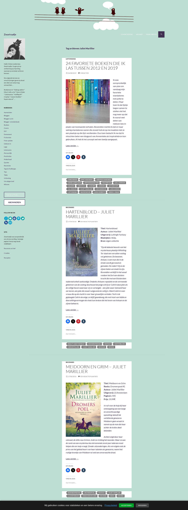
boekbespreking (94, 344)
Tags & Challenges (10, 169)
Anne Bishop (72, 179)
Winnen (6, 184)
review (111, 347)
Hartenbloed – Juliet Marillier (90, 214)
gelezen (71, 186)
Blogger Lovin (8, 119)
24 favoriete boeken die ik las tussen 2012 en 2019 (95, 66)
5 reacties (84, 73)
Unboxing (7, 178)
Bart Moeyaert (87, 179)
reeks (112, 496)
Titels (6, 175)
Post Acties (7, 156)
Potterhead (8, 159)
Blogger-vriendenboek (11, 122)
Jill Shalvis (72, 189)
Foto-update (8, 141)
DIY (5, 131)
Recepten (7, 258)
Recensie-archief (9, 248)
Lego (5, 147)
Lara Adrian (115, 189)
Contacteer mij (127, 34)
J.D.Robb (92, 186)
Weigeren (142, 505)
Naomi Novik (85, 192)
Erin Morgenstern (92, 183)
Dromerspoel (89, 493)
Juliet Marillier (86, 189)
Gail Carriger (120, 183)
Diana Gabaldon (74, 183)
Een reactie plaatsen (89, 222)
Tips (5, 172)
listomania (72, 192)
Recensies (70, 207)
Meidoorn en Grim (89, 496)
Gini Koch (81, 186)
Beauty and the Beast (76, 344)
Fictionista (7, 137)
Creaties (7, 253)
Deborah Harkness (103, 179)
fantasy (108, 344)
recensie (102, 347)
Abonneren (14, 202)
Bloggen (7, 116)
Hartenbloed (119, 344)
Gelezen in (7, 144)
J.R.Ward (102, 186)
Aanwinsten (8, 112)
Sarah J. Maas (114, 192)
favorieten (106, 183)
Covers (6, 128)
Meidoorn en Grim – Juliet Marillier (96, 369)
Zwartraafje (10, 34)
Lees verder (72, 145)
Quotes (6, 162)
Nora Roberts (99, 192)
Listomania (71, 59)
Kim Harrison (101, 189)
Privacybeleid (151, 34)
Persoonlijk (8, 153)
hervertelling (73, 347)
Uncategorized (9, 181)
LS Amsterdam (73, 496)
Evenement (8, 134)
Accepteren (126, 505)
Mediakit (139, 34)
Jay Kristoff (113, 186)
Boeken (6, 125)
